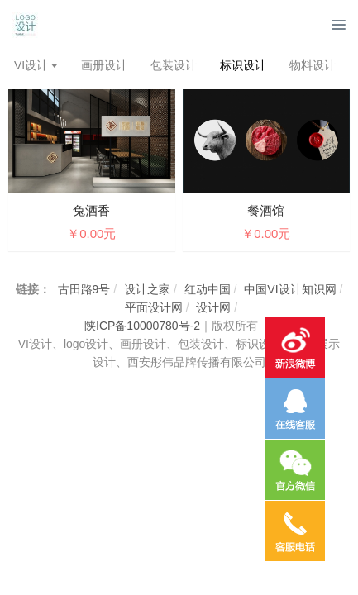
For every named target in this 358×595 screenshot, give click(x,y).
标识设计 (243, 65)
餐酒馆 (265, 210)
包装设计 (173, 65)
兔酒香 (91, 210)
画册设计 (104, 65)
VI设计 (31, 65)
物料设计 (312, 65)
